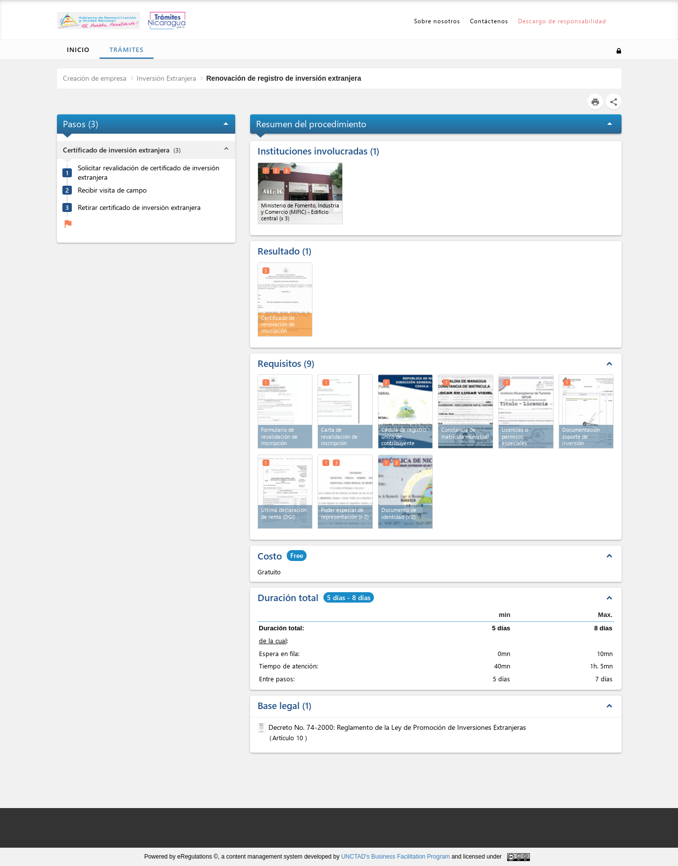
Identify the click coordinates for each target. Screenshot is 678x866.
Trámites (126, 49)
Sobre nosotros (437, 21)
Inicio (78, 49)
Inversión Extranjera (166, 78)
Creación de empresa (94, 78)
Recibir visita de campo (112, 190)
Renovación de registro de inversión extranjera (284, 78)
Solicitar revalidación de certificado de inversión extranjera (148, 172)
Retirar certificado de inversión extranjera (139, 207)
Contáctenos (489, 21)
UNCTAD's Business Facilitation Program (395, 856)
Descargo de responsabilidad (562, 21)
